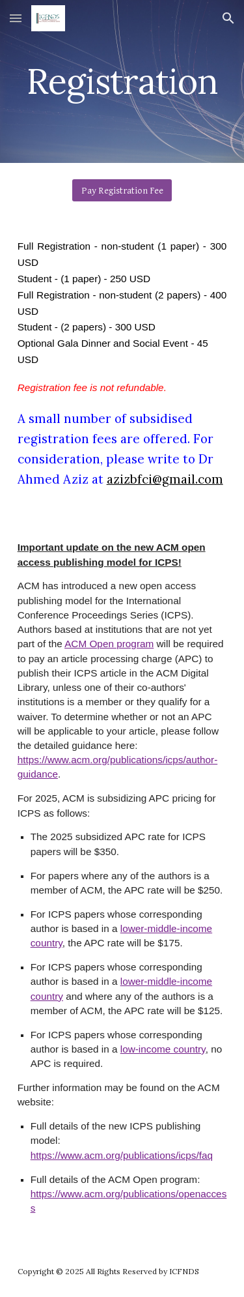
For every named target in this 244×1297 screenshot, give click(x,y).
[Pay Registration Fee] (122, 190)
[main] (122, 81)
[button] (15, 18)
